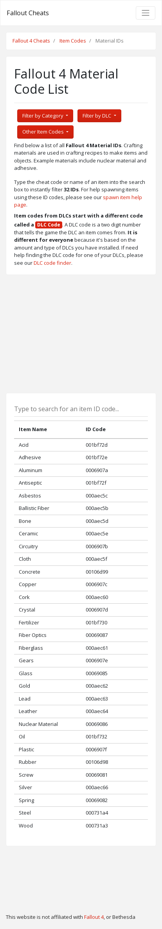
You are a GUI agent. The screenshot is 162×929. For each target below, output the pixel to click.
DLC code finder (52, 262)
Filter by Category (43, 115)
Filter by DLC (97, 115)
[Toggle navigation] (145, 13)
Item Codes (72, 40)
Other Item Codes (43, 131)
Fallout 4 (94, 916)
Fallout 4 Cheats (31, 40)
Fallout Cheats (28, 13)
